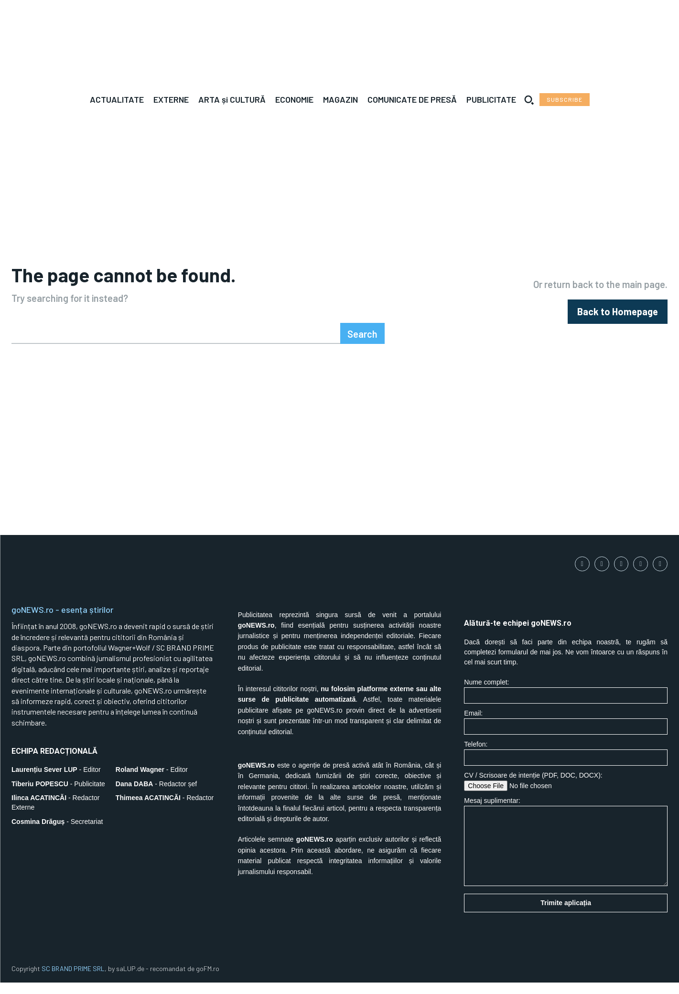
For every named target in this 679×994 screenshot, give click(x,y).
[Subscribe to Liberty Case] (564, 99)
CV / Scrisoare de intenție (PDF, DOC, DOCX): (566, 792)
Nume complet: (566, 702)
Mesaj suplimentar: (566, 853)
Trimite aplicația (565, 914)
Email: (566, 733)
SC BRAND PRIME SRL (73, 980)
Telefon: (566, 764)
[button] (528, 99)
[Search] (362, 344)
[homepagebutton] (618, 317)
